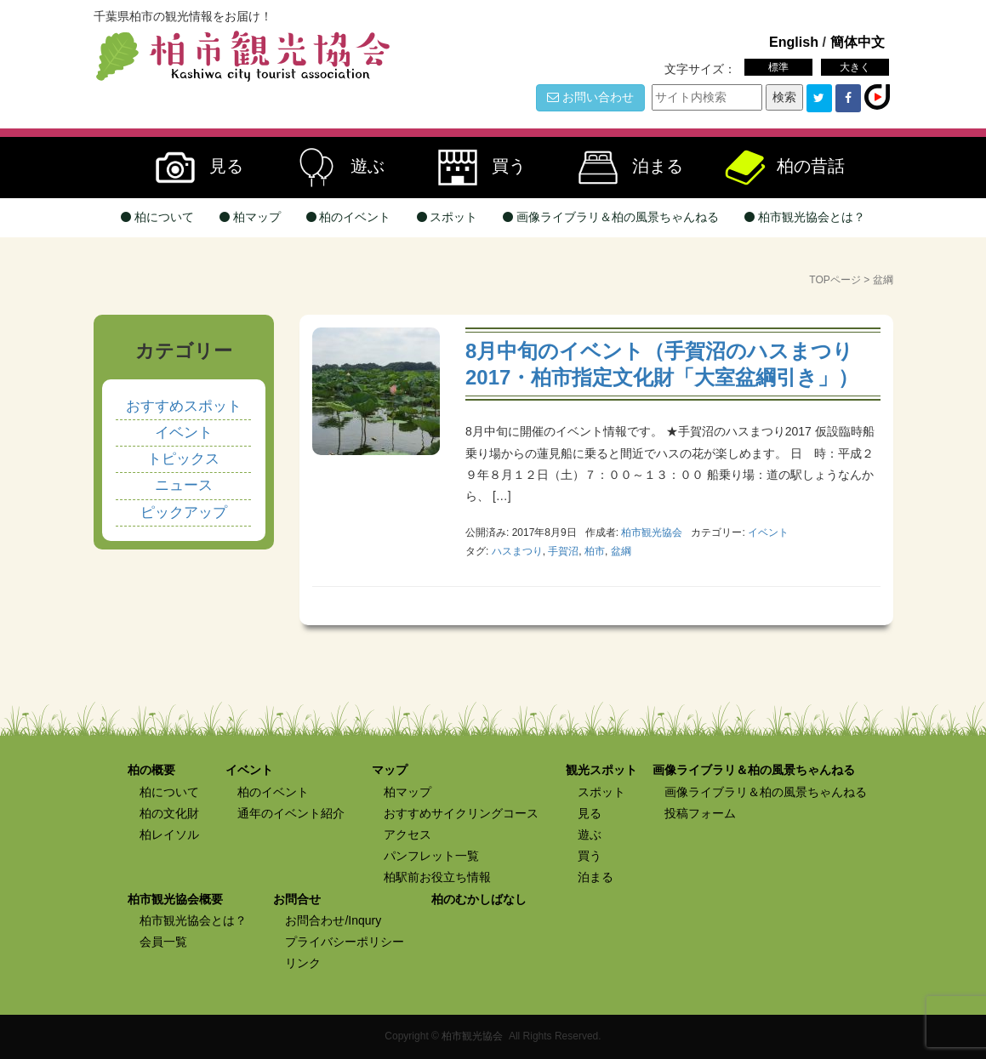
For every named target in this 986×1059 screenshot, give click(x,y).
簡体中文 (857, 41)
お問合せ (297, 899)
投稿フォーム (700, 813)
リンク (303, 963)
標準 (778, 67)
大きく (855, 67)
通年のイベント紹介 (291, 813)
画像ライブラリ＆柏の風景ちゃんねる (611, 217)
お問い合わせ (590, 97)
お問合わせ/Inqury (333, 920)
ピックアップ (183, 512)
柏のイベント (348, 217)
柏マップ (250, 217)
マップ (390, 770)
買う (475, 167)
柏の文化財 (169, 813)
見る (192, 167)
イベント (768, 532)
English (793, 41)
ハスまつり (517, 551)
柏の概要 (151, 770)
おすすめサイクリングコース (461, 813)
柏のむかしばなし (479, 899)
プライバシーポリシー (344, 941)
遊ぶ (333, 167)
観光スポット (601, 770)
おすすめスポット (184, 406)
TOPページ (834, 280)
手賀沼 (563, 551)
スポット (447, 217)
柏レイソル (169, 834)
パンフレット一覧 (431, 856)
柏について (157, 217)
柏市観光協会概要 (175, 899)
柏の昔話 (783, 167)
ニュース (184, 485)
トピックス (183, 459)
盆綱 (621, 551)
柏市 (594, 551)
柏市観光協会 (472, 1036)
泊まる (623, 167)
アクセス (407, 834)
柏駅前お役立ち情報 (437, 877)
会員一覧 (163, 941)
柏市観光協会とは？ (804, 217)
